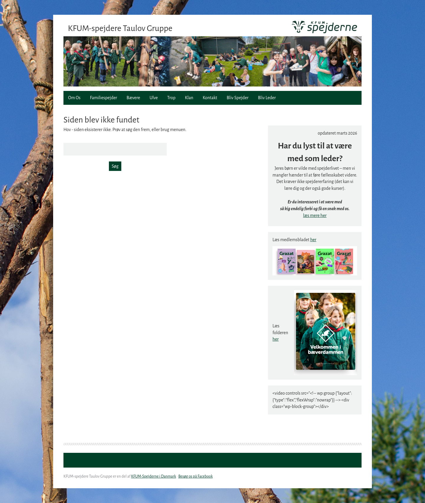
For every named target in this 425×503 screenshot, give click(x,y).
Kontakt (210, 97)
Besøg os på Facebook (195, 476)
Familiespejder (103, 97)
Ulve (154, 97)
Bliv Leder (267, 97)
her (313, 239)
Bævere (133, 97)
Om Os (74, 97)
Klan (189, 97)
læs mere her (315, 215)
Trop (171, 97)
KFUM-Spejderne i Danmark (153, 476)
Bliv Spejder (238, 97)
